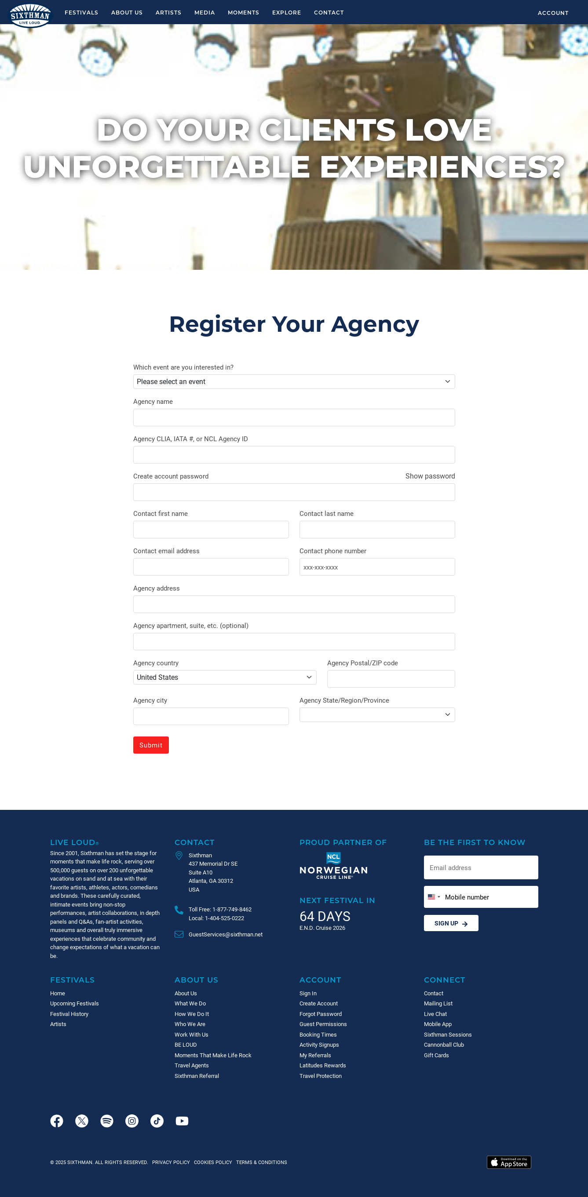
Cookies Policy (211, 1162)
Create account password (170, 476)
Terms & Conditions (260, 1162)
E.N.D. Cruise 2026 (322, 928)
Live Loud (74, 842)
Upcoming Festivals (74, 1003)
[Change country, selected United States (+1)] (433, 897)
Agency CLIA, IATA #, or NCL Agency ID (190, 438)
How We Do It (192, 1014)
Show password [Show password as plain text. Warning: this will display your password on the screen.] (430, 475)
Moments (243, 12)
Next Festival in (337, 900)
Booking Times (318, 1034)
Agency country (156, 662)
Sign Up (451, 923)
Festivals (82, 12)
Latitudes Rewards (322, 1065)
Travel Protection (320, 1076)
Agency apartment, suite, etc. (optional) (190, 625)
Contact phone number (332, 550)
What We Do (190, 1003)
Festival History (69, 1014)
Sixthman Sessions (448, 1034)
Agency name (153, 401)
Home (57, 993)
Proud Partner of (343, 842)
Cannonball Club (444, 1044)
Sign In (308, 993)
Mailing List (438, 1003)
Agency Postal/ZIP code (362, 662)
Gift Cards (436, 1055)
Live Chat (435, 1014)
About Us (127, 12)
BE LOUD (186, 1044)
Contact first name (160, 513)
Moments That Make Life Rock (213, 1055)
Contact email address (166, 550)
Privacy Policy (171, 1162)
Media (204, 12)
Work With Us (191, 1034)
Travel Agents (192, 1065)
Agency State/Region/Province (344, 700)
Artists (169, 12)
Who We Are (190, 1024)
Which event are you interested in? (183, 367)
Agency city (150, 700)
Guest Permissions (323, 1024)
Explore (286, 12)
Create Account (318, 1003)
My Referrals (315, 1055)
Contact (329, 12)
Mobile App (438, 1024)
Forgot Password (320, 1014)
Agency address (156, 588)
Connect (444, 980)
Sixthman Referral (197, 1076)
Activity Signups (319, 1044)
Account (553, 12)
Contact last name (326, 513)
